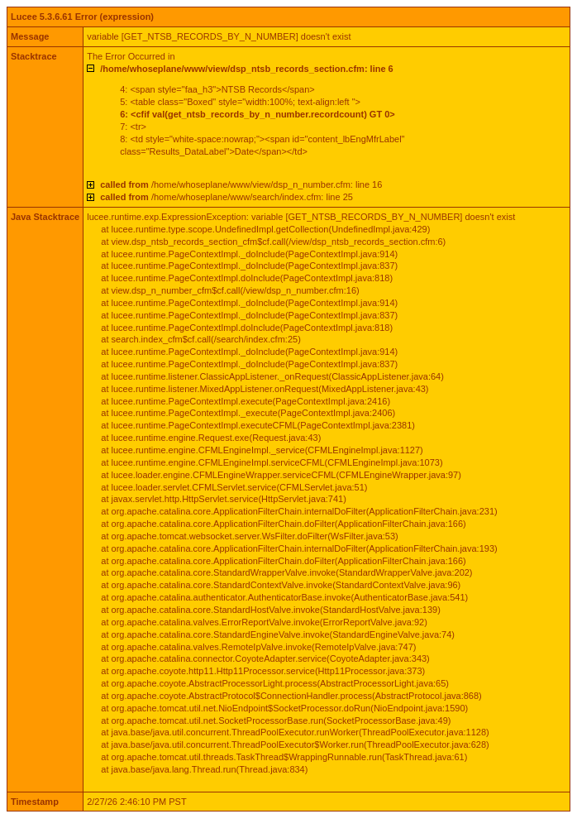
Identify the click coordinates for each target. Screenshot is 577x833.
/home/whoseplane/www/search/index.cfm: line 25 (226, 197)
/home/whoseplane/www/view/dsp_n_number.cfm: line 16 (241, 184)
